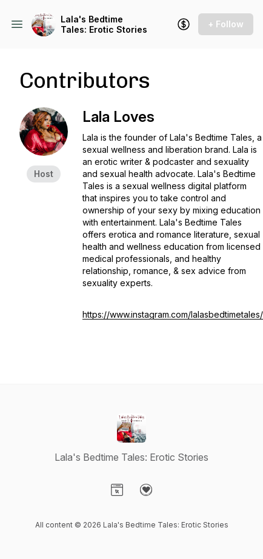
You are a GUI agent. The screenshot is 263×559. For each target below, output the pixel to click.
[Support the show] (183, 24)
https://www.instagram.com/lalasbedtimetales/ (172, 314)
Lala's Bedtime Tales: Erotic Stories (104, 24)
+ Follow (226, 24)
